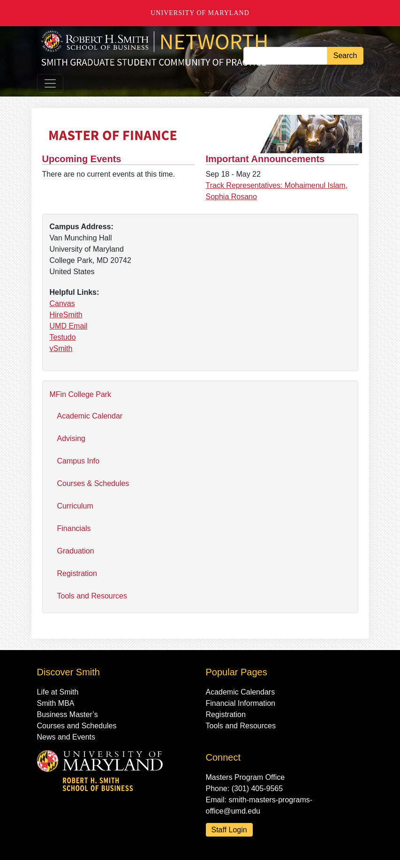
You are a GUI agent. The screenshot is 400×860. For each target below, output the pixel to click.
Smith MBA (56, 703)
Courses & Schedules (93, 483)
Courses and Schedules (77, 726)
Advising (71, 438)
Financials (74, 528)
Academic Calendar (90, 416)
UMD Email (69, 326)
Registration (77, 573)
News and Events (66, 737)
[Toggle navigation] (50, 83)
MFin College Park (81, 394)
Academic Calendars (240, 692)
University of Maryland (200, 12)
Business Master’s (67, 714)
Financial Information (241, 703)
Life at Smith (58, 692)
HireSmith (66, 315)
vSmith (61, 348)
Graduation (75, 551)
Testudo (63, 337)
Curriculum (75, 506)
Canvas (62, 303)
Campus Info (78, 461)
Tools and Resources (92, 596)
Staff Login (229, 830)
